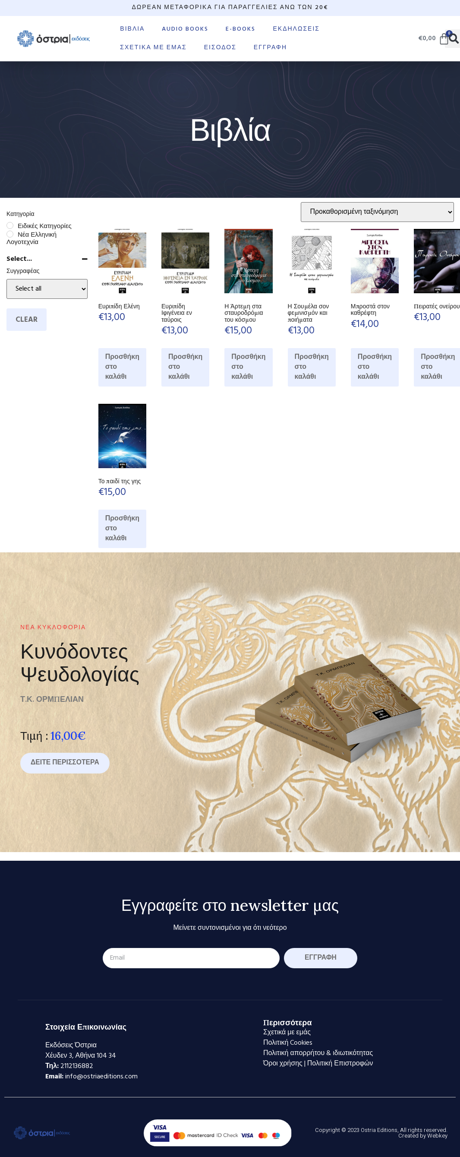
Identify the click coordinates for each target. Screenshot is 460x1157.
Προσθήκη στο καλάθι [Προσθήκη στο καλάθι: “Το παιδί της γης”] (122, 528)
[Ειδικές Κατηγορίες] (9, 225)
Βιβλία (132, 29)
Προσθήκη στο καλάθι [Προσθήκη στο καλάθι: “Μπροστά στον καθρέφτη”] (375, 367)
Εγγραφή (270, 48)
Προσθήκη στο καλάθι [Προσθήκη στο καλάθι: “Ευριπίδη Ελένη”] (122, 367)
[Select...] (47, 289)
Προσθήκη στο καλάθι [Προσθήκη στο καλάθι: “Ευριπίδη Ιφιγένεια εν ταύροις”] (185, 367)
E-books (240, 29)
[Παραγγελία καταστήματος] (377, 212)
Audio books (185, 29)
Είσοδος (220, 48)
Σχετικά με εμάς (153, 48)
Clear (27, 320)
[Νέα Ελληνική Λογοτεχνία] (9, 234)
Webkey (437, 1136)
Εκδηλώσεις (296, 29)
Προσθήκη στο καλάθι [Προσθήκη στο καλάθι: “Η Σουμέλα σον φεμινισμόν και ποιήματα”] (312, 367)
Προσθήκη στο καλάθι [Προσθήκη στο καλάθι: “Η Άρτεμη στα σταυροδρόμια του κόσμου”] (248, 367)
